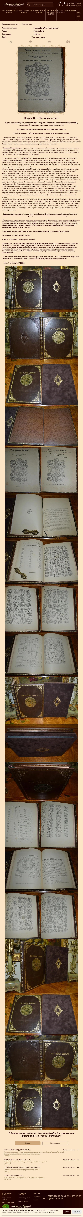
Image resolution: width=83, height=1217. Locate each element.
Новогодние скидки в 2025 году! (17, 1163)
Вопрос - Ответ (23, 1201)
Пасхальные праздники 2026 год (17, 1153)
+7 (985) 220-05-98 (54, 1199)
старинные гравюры (22, 1194)
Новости (37, 1196)
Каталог (37, 1193)
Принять (67, 1211)
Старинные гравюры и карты (43, 10)
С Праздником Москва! (13, 1178)
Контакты (62, 9)
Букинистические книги (20, 10)
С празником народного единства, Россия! (22, 1170)
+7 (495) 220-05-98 (75, 3)
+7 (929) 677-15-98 (75, 5)
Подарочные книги (33, 10)
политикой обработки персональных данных (38, 1212)
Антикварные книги (8, 10)
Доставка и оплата (53, 10)
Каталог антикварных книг (10, 27)
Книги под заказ (27, 27)
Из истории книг (8, 1202)
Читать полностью (71, 1153)
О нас (36, 1200)
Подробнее (76, 1211)
